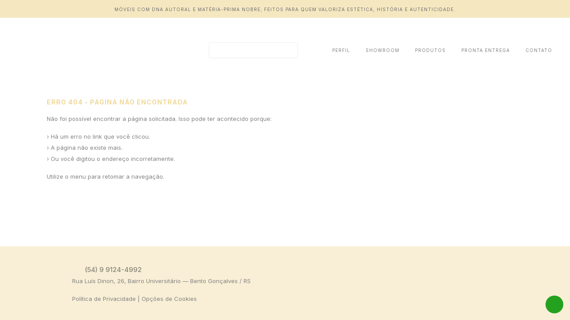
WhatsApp (554, 304)
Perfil (341, 50)
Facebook (532, 269)
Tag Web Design (544, 300)
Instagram (547, 269)
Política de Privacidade (104, 298)
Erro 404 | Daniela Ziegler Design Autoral (73, 50)
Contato (538, 50)
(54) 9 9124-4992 (113, 269)
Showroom (382, 50)
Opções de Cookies (169, 298)
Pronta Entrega (485, 50)
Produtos (430, 50)
